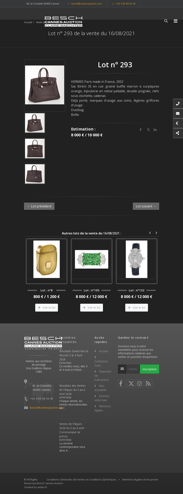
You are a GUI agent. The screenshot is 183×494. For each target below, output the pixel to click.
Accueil (28, 22)
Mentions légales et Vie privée (140, 479)
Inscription (149, 369)
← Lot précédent (39, 206)
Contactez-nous (101, 363)
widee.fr (42, 487)
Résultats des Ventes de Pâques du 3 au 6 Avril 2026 (72, 390)
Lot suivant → (146, 206)
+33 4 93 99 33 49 (123, 3)
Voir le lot (46, 307)
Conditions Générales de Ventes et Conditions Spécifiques (81, 479)
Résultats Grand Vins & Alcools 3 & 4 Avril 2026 (73, 355)
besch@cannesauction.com (85, 3)
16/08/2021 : (91, 233)
